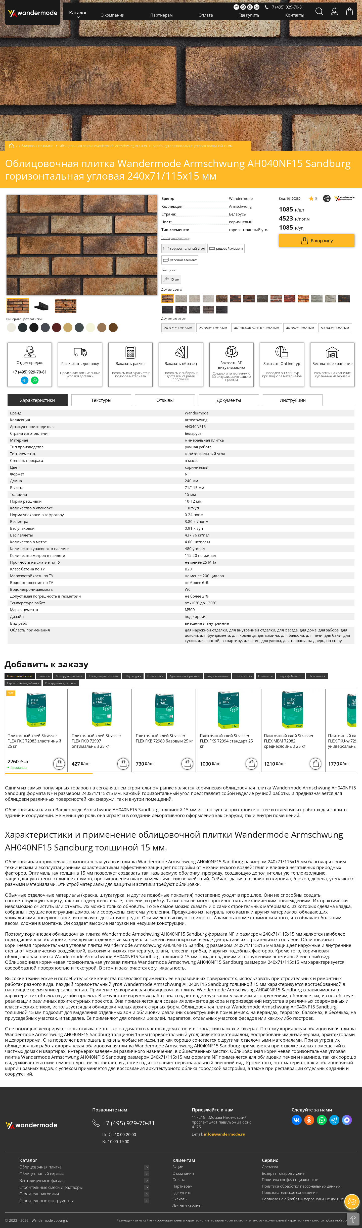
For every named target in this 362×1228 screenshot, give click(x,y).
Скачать (179, 1199)
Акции (177, 1166)
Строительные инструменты (46, 1200)
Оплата (206, 15)
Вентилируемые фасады (42, 1180)
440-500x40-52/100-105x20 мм (256, 328)
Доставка (270, 1166)
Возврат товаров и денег (284, 1173)
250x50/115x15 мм (213, 328)
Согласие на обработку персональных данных (303, 1199)
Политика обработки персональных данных (301, 1186)
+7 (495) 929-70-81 (30, 372)
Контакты (294, 15)
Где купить (249, 15)
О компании (112, 15)
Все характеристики (175, 238)
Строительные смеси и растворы (51, 1187)
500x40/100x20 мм (335, 328)
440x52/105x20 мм (300, 328)
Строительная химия (39, 1194)
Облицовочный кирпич (41, 1174)
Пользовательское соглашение (290, 1192)
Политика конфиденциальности (290, 1179)
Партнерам (161, 15)
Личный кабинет (187, 1205)
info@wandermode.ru (224, 1134)
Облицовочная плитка (40, 1167)
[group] (80, 364)
